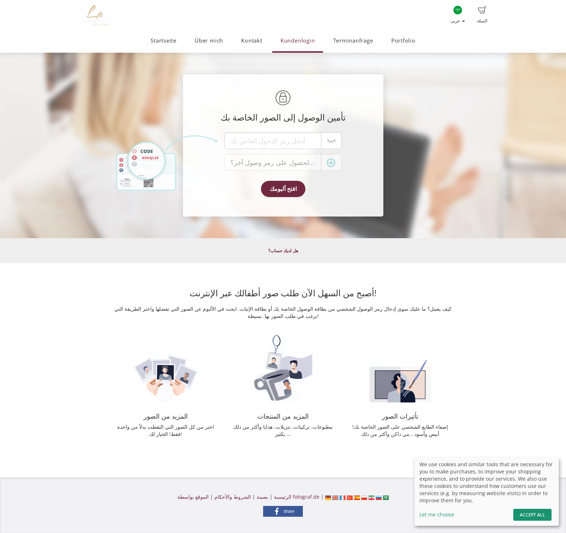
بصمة (261, 496)
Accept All (532, 515)
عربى (457, 15)
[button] (283, 511)
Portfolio (403, 40)
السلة (482, 15)
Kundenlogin (297, 40)
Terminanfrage (353, 40)
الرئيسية (282, 496)
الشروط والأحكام (232, 496)
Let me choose (436, 514)
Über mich (209, 40)
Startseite (164, 40)
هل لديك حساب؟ (283, 251)
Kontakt (251, 40)
